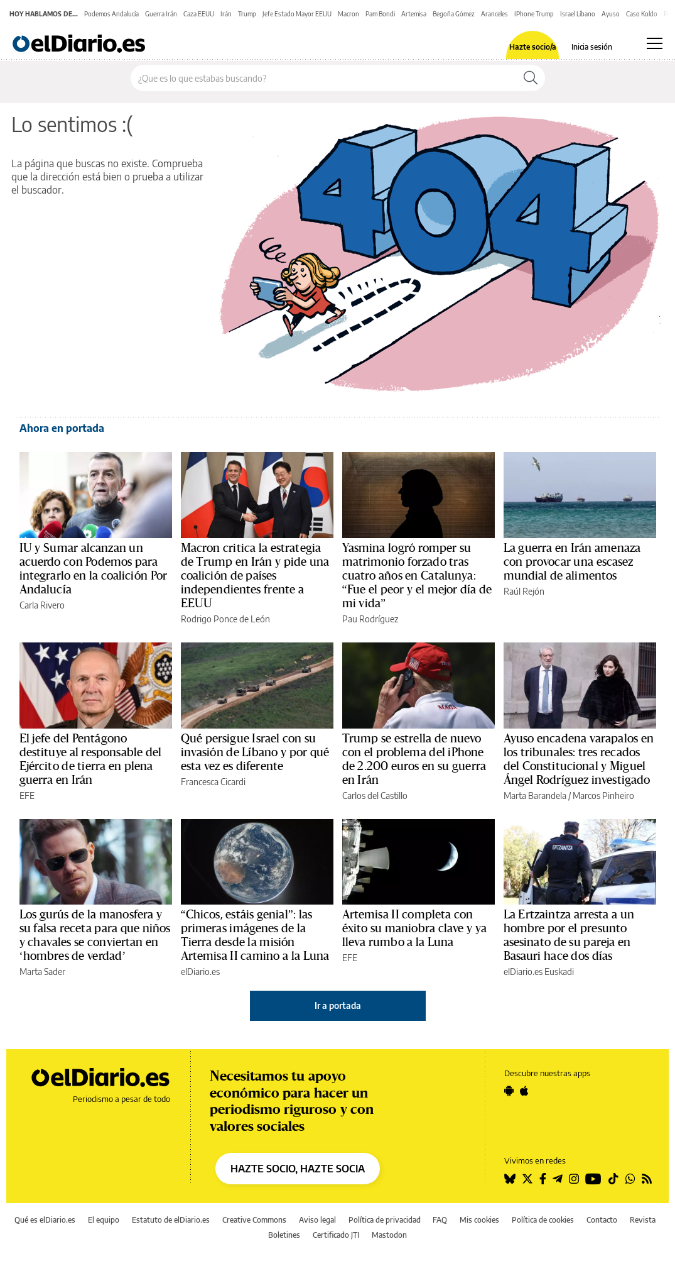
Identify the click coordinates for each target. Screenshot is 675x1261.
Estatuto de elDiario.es (171, 1220)
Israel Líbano (577, 14)
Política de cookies (543, 1220)
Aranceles (494, 14)
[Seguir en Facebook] (542, 1178)
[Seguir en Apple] (524, 1090)
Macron (348, 14)
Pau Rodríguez (370, 619)
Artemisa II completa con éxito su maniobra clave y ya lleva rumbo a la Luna (414, 928)
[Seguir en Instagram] (574, 1178)
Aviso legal (317, 1220)
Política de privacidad (384, 1220)
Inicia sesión (591, 47)
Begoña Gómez (454, 14)
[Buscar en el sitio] (324, 78)
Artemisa (413, 14)
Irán (226, 14)
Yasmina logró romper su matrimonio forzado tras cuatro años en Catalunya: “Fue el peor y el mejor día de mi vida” (417, 576)
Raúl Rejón (524, 591)
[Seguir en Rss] (647, 1178)
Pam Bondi (380, 14)
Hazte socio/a (532, 47)
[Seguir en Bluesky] (510, 1178)
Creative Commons (254, 1220)
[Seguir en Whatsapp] (630, 1178)
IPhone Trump (534, 14)
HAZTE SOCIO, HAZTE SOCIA (297, 1168)
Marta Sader (42, 971)
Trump (247, 14)
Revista (643, 1220)
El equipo (103, 1220)
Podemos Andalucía (111, 14)
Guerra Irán (161, 14)
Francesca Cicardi (213, 781)
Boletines (284, 1235)
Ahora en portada (61, 428)
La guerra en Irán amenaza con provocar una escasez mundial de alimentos (572, 562)
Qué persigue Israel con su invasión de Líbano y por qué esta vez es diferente (255, 752)
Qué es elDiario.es (44, 1220)
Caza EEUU (198, 14)
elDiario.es (200, 971)
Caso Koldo (641, 14)
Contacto (601, 1220)
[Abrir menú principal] (654, 43)
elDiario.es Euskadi (539, 971)
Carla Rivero (42, 605)
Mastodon (389, 1235)
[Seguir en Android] (509, 1090)
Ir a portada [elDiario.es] (338, 1005)
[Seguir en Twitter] (527, 1178)
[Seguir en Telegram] (558, 1178)
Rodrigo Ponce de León (225, 619)
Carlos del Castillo (375, 795)
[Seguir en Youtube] (593, 1178)
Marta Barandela (535, 795)
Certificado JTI (336, 1235)
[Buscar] (530, 78)
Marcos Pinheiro (603, 795)
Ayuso (611, 14)
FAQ (440, 1220)
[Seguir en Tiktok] (613, 1178)
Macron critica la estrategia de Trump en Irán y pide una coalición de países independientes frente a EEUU (255, 576)
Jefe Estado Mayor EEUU (297, 14)
